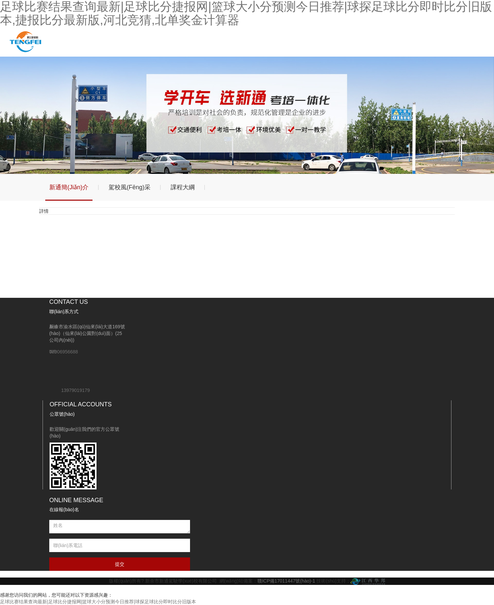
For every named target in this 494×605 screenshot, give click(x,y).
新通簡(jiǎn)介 (68, 187)
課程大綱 (183, 187)
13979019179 (75, 390)
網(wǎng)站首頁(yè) (62, 41)
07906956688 (63, 351)
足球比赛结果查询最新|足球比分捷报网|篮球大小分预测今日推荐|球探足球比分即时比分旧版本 (98, 601)
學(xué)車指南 (167, 41)
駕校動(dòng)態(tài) (132, 41)
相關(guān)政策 (203, 41)
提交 (119, 564)
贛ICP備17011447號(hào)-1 (286, 581)
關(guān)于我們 (97, 41)
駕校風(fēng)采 (129, 187)
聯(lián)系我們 (238, 41)
